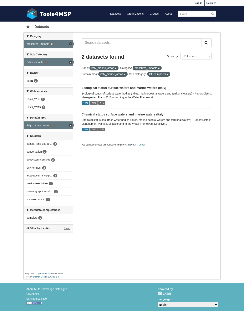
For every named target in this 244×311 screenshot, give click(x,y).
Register (211, 3)
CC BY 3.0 (54, 277)
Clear (67, 228)
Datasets (115, 13)
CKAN (164, 293)
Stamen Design (40, 277)
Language (164, 299)
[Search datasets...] (142, 42)
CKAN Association (37, 298)
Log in (198, 3)
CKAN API (32, 293)
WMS (93, 103)
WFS (102, 103)
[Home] (28, 27)
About (168, 13)
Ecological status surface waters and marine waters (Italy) (124, 87)
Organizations (135, 13)
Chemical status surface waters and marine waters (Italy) (123, 114)
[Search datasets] (197, 14)
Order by (172, 56)
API (127, 144)
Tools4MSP (55, 13)
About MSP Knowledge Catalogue (46, 289)
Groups (154, 13)
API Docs (139, 144)
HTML (85, 103)
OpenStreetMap (44, 273)
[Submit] (212, 13)
